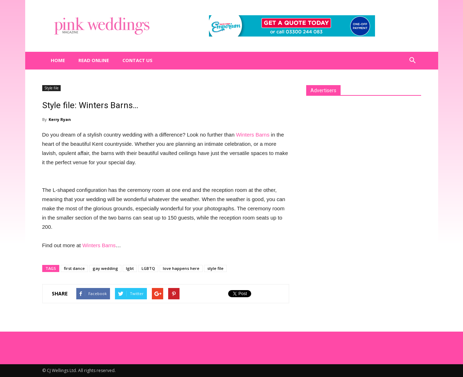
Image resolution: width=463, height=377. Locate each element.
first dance (74, 268)
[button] (412, 60)
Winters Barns (252, 135)
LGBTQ (148, 268)
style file (215, 268)
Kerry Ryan (60, 119)
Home (58, 60)
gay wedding (105, 268)
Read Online (93, 60)
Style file (51, 87)
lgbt (130, 268)
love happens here (181, 268)
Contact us (137, 60)
